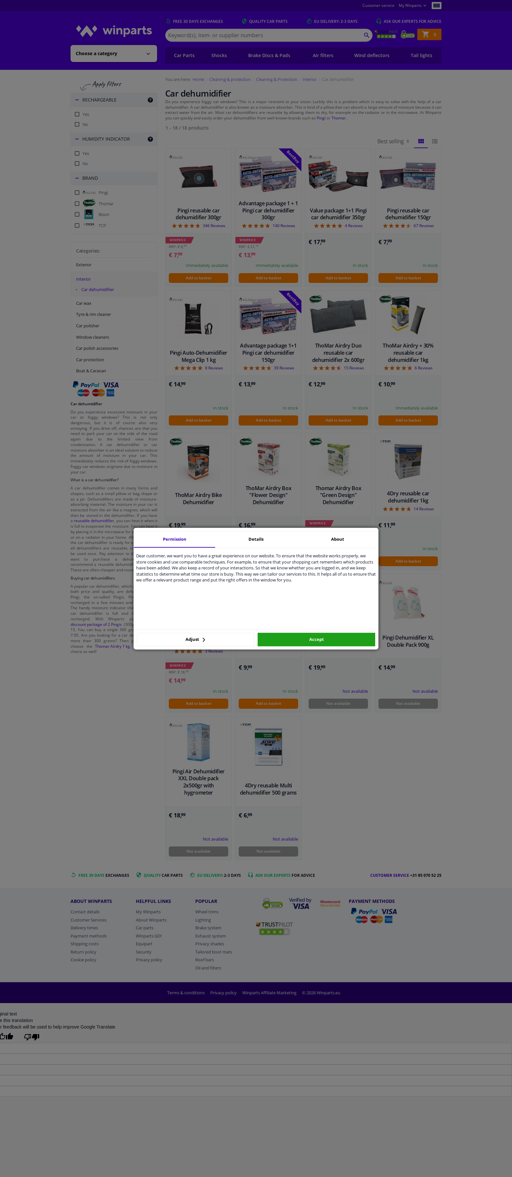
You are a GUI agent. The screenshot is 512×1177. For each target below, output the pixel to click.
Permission (174, 539)
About (337, 539)
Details (256, 539)
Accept (316, 640)
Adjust (195, 640)
